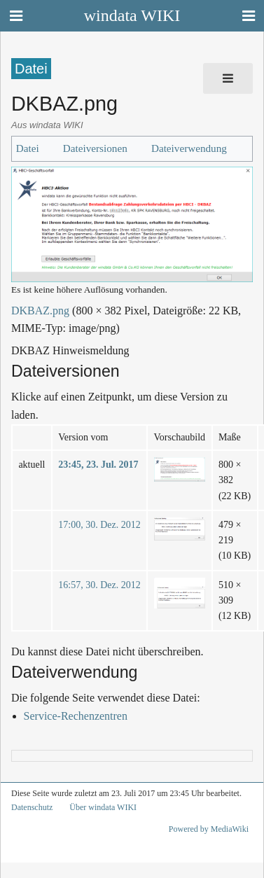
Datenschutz (32, 807)
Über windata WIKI (103, 807)
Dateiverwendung (189, 148)
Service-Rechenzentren (75, 716)
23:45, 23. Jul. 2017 (98, 464)
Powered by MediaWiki (209, 829)
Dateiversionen (95, 148)
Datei (27, 148)
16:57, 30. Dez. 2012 (99, 585)
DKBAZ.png (40, 310)
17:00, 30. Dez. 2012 (99, 525)
